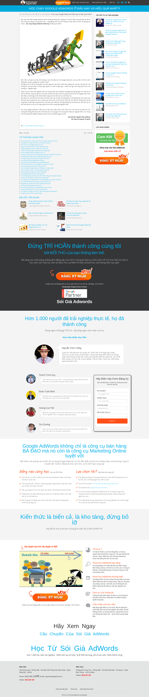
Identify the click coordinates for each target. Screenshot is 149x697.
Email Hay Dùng (102, 405)
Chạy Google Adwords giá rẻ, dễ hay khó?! (34, 166)
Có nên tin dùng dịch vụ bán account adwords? (36, 178)
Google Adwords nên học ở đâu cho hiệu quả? (35, 149)
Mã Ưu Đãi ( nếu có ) (103, 412)
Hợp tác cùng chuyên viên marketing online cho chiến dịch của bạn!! (42, 154)
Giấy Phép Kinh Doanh (87, 689)
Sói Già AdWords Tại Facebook (78, 694)
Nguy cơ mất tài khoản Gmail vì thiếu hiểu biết (35, 147)
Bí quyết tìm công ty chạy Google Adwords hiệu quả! (37, 156)
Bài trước (24, 133)
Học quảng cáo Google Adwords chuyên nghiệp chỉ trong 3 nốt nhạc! (42, 180)
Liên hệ (112, 2)
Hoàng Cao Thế (46, 407)
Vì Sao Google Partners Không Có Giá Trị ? (34, 152)
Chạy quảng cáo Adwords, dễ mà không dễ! (34, 172)
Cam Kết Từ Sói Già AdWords (116, 104)
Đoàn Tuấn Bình (47, 391)
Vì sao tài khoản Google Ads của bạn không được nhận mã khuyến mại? (116, 64)
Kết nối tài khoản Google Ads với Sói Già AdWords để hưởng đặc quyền (116, 53)
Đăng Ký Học (63, 2)
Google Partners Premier (98, 488)
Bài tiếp (87, 133)
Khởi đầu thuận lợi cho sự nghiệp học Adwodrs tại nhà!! (38, 164)
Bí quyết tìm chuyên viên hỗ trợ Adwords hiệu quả (37, 143)
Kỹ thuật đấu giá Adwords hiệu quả (32, 185)
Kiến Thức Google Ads (80, 2)
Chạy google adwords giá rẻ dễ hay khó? (33, 174)
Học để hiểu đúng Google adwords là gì (33, 160)
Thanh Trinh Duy (47, 374)
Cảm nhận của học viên (104, 604)
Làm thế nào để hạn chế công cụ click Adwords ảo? (37, 182)
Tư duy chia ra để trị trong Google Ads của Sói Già (115, 94)
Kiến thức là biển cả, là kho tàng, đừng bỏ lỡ (74, 520)
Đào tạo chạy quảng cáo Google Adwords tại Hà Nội (37, 187)
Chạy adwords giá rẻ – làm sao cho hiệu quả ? (35, 189)
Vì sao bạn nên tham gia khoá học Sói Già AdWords (116, 115)
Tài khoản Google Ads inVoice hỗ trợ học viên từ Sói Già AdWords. (116, 22)
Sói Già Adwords (25, 14)
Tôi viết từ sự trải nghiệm (41, 14)
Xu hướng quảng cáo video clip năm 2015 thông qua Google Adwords (43, 176)
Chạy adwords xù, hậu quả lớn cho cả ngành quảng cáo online (40, 141)
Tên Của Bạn (101, 391)
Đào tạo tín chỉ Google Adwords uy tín (33, 145)
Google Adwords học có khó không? (32, 193)
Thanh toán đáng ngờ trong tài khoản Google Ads (36, 151)
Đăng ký (112, 421)
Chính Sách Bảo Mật (61, 689)
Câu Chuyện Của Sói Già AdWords (74, 633)
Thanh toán (73, 689)
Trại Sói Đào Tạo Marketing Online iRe (105, 484)
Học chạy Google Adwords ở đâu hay (34, 126)
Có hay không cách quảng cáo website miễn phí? (36, 158)
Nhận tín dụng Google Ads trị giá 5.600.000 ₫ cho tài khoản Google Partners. (116, 32)
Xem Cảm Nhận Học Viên (74, 337)
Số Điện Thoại (102, 398)
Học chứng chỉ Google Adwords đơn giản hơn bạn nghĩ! (38, 168)
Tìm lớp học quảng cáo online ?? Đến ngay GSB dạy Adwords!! (40, 191)
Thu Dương (44, 424)
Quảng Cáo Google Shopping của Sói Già (116, 84)
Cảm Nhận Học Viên (99, 2)
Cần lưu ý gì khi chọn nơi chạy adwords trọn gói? (36, 170)
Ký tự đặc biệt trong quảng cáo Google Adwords (36, 162)
